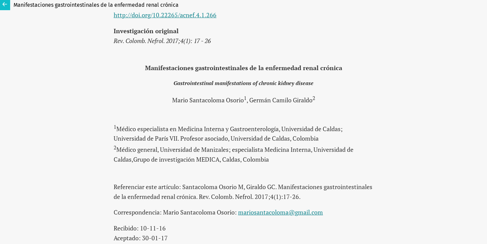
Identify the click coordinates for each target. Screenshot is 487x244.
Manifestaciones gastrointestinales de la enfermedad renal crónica (96, 5)
